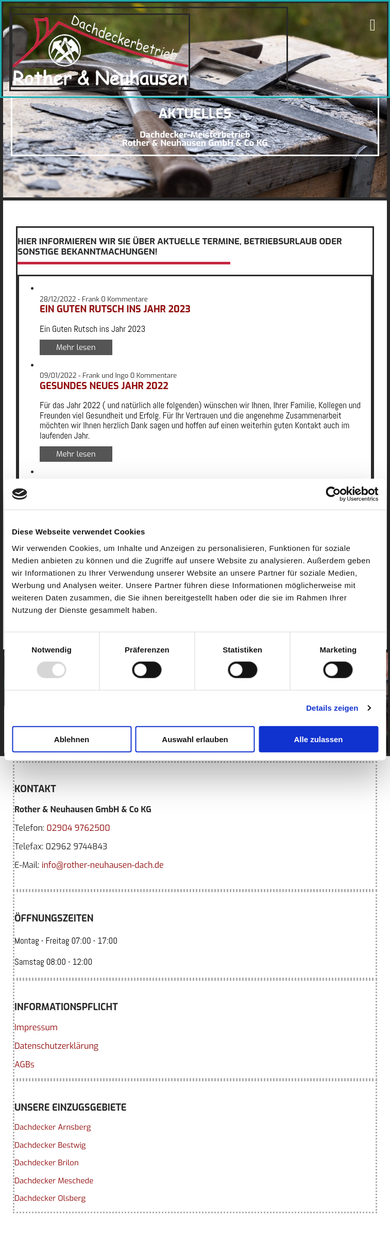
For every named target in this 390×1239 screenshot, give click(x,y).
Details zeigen (332, 708)
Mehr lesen (76, 347)
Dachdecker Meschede (53, 1181)
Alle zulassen (318, 738)
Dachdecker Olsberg (50, 1198)
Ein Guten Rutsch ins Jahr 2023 (115, 309)
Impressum (36, 1027)
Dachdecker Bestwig (50, 1145)
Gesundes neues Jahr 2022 (104, 386)
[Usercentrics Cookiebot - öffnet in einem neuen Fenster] (333, 494)
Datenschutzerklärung (56, 1046)
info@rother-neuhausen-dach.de (103, 865)
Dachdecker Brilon (46, 1163)
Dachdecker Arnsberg (52, 1127)
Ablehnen (71, 738)
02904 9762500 (78, 828)
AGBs (24, 1064)
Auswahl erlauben (195, 738)
